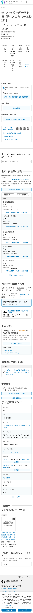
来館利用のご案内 (25, 295)
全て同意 (24, 610)
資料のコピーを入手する (8, 591)
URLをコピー (11, 128)
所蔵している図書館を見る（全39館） (16, 97)
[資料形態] (22, 194)
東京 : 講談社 (7, 478)
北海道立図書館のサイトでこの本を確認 (18, 212)
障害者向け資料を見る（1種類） (16, 119)
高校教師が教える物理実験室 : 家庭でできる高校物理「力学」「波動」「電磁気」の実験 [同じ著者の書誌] (8, 535)
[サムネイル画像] (8, 524)
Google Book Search (12, 353)
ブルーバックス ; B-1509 (10, 452)
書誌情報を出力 (8, 136)
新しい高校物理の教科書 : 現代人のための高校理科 (16, 426)
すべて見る (27, 66)
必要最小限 (9, 610)
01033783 (25, 459)
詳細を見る (8, 605)
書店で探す (16, 108)
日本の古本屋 (9, 350)
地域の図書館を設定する (20, 190)
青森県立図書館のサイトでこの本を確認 (18, 242)
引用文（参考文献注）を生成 (12, 133)
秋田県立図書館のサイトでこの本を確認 (18, 271)
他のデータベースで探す (10, 140)
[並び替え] (9, 194)
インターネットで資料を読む (9, 588)
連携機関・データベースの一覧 (21, 180)
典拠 (16, 462)
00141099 (6, 467)
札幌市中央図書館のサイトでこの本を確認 (18, 227)
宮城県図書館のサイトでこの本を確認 (18, 257)
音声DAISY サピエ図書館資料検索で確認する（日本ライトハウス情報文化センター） (17, 372)
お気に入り (5, 128)
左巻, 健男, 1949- (8, 465)
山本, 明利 (6, 459)
